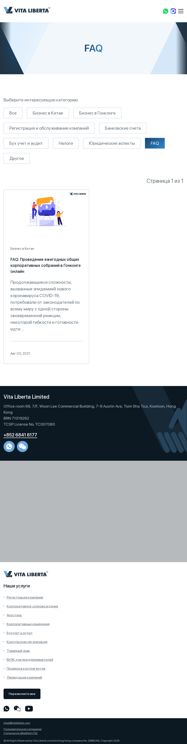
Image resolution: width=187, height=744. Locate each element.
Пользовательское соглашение (23, 729)
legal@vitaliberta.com (17, 722)
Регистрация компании (25, 597)
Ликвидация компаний (24, 677)
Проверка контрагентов (26, 668)
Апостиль (14, 615)
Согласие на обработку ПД (21, 733)
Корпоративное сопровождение (32, 606)
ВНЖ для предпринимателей (30, 660)
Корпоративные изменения (28, 624)
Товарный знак (18, 651)
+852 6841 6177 (20, 435)
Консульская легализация (27, 642)
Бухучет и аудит (20, 633)
